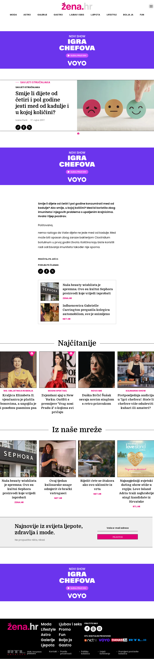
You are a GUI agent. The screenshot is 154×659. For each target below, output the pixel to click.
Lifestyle (112, 14)
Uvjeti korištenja (105, 653)
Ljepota (95, 14)
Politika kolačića (85, 653)
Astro (27, 14)
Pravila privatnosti (66, 653)
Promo (65, 629)
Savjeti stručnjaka (35, 82)
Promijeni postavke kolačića (129, 653)
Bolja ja (128, 14)
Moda (13, 14)
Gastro (58, 14)
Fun (142, 14)
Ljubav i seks (76, 14)
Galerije (42, 14)
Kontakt (53, 652)
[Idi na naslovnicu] (77, 9)
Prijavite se (118, 536)
